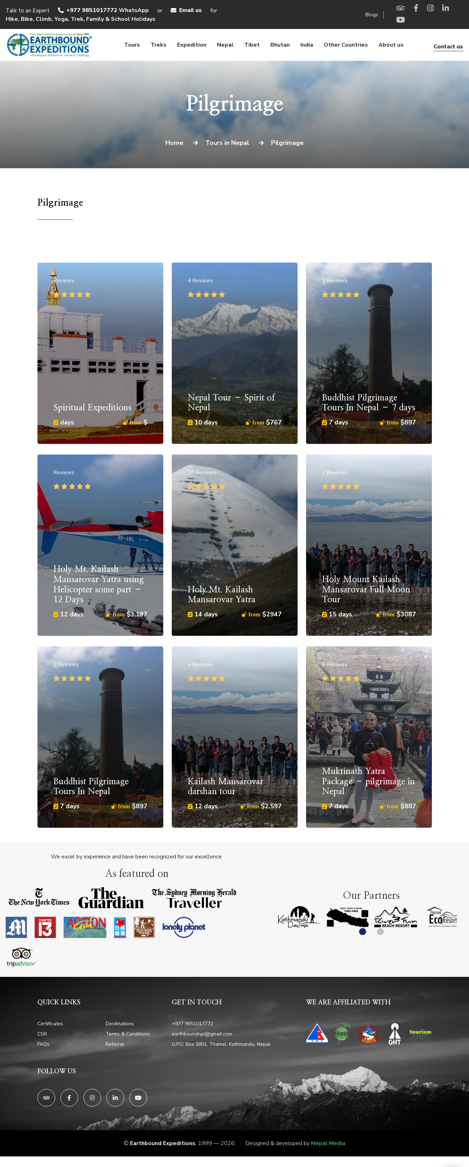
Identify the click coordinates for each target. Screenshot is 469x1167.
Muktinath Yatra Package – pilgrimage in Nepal (368, 781)
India (306, 45)
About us (391, 45)
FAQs (43, 1044)
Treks (158, 45)
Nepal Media (328, 1143)
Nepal (225, 45)
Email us (190, 10)
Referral (115, 1044)
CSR (42, 1034)
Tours (132, 45)
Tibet (252, 45)
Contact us (448, 47)
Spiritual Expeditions (92, 408)
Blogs (371, 14)
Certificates (50, 1023)
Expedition (191, 45)
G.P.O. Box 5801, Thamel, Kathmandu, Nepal (221, 1044)
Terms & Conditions (128, 1034)
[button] (362, 931)
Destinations (120, 1023)
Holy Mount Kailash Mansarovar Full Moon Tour (366, 589)
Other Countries (346, 45)
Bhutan (280, 45)
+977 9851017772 (91, 10)
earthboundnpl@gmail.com (202, 1034)
